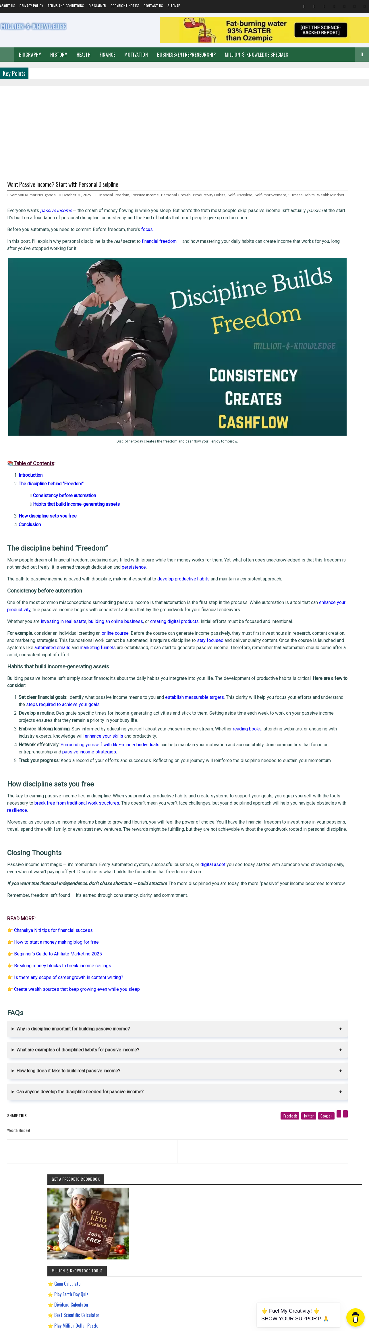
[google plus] (246, 1146)
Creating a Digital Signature (312, 343)
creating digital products (174, 608)
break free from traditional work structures (157, 811)
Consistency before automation (64, 468)
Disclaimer (97, 5)
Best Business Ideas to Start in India (308, 581)
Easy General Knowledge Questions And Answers (316, 611)
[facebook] (210, 1146)
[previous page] (70, 1174)
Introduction (30, 448)
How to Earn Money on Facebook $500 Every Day (316, 642)
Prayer (331, 561)
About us (7, 5)
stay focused (46, 642)
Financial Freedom (113, 196)
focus (147, 244)
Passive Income (145, 196)
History (58, 54)
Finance (107, 54)
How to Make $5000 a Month (303, 652)
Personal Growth (176, 196)
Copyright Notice (125, 5)
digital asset (212, 880)
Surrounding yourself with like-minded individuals (110, 746)
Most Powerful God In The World (305, 682)
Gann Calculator (301, 291)
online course (115, 628)
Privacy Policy (31, 5)
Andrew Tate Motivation (323, 571)
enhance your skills (178, 737)
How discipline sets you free (48, 488)
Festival (348, 551)
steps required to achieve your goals (140, 706)
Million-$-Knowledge (46, 1323)
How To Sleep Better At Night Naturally (309, 632)
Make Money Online (315, 541)
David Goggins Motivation (300, 601)
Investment (311, 561)
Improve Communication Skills (304, 672)
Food (303, 551)
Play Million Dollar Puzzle (309, 333)
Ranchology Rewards (342, 692)
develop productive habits (183, 551)
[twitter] (228, 1146)
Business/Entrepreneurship (186, 54)
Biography (30, 54)
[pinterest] (259, 1144)
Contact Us (153, 5)
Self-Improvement (295, 531)
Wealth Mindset (75, 202)
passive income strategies (153, 754)
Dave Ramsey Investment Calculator (319, 375)
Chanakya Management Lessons (305, 591)
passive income (56, 219)
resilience (176, 819)
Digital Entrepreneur (339, 601)
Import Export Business (298, 662)
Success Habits (46, 202)
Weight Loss (291, 571)
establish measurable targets (194, 698)
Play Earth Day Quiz (304, 301)
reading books (247, 730)
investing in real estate (63, 608)
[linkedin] (265, 1144)
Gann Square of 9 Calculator (312, 354)
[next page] (204, 1174)
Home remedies (324, 551)
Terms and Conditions (66, 5)
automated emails (226, 642)
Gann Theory (292, 622)
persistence (214, 540)
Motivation (136, 54)
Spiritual (289, 541)
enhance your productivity (89, 589)
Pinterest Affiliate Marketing (302, 692)
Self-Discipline (240, 196)
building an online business (115, 608)
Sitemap (173, 5)
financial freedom (159, 256)
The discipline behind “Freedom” (51, 456)
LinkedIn (343, 835)
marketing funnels (25, 649)
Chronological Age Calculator (312, 364)
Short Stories (345, 541)
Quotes (288, 551)
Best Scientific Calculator (309, 322)
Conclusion (30, 497)
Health (84, 54)
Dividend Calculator (304, 312)
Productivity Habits (209, 196)
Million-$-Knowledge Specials (256, 54)
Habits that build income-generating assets (76, 477)
